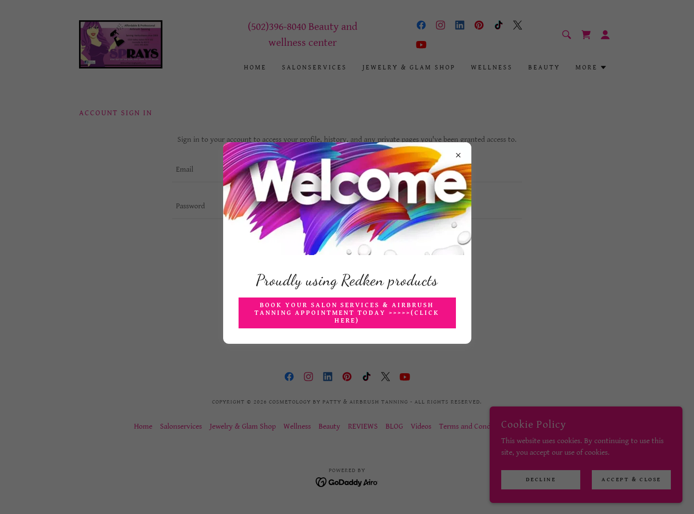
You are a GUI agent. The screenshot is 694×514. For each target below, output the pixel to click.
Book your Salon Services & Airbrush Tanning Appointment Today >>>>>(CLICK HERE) (347, 313)
